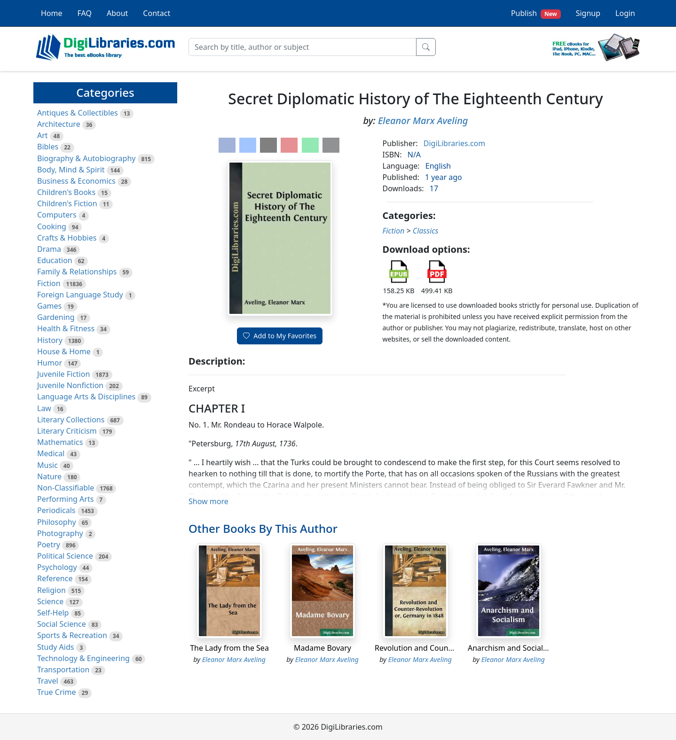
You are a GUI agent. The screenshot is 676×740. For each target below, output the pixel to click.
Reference (54, 578)
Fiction (49, 283)
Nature (49, 476)
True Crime (56, 692)
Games (49, 306)
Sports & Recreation (72, 635)
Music (47, 465)
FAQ (85, 13)
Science (50, 601)
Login (625, 13)
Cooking (51, 226)
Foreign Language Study (80, 294)
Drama (49, 249)
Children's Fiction (67, 203)
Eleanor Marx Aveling (423, 120)
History (50, 340)
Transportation (63, 669)
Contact (156, 13)
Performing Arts (65, 499)
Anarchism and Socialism (512, 648)
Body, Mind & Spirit (71, 169)
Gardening (56, 317)
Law (44, 408)
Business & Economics (76, 181)
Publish (536, 13)
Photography (60, 533)
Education (54, 260)
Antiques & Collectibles (77, 113)
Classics (426, 231)
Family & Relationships (77, 271)
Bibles (47, 146)
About (117, 13)
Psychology (57, 567)
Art (42, 135)
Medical (50, 453)
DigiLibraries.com (454, 143)
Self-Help (53, 613)
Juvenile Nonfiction (70, 385)
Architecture (58, 124)
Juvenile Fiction (63, 374)
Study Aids (55, 647)
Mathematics (60, 442)
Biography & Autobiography (86, 158)
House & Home (64, 351)
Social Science (61, 624)
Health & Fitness (65, 328)
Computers (57, 215)
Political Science (65, 556)
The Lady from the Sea (229, 648)
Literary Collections (70, 419)
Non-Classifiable (65, 488)
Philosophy (56, 522)
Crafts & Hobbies (66, 238)
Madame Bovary (322, 648)
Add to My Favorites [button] (279, 335)
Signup (588, 13)
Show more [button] (208, 501)
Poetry (48, 544)
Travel (47, 681)
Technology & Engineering (83, 658)
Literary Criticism (67, 431)
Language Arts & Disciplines (86, 396)
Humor (49, 363)
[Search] (303, 47)
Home (52, 13)
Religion (51, 590)
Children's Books (66, 192)
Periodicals (56, 510)
